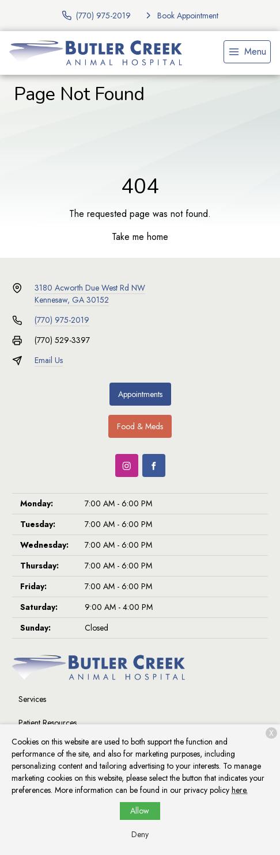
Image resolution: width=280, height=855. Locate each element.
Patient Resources (47, 722)
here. (240, 790)
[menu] (247, 51)
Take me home (140, 236)
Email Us (49, 360)
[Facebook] (153, 465)
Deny (140, 834)
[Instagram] (126, 465)
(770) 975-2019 (62, 320)
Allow (139, 810)
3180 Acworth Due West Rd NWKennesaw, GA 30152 (90, 294)
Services (32, 699)
